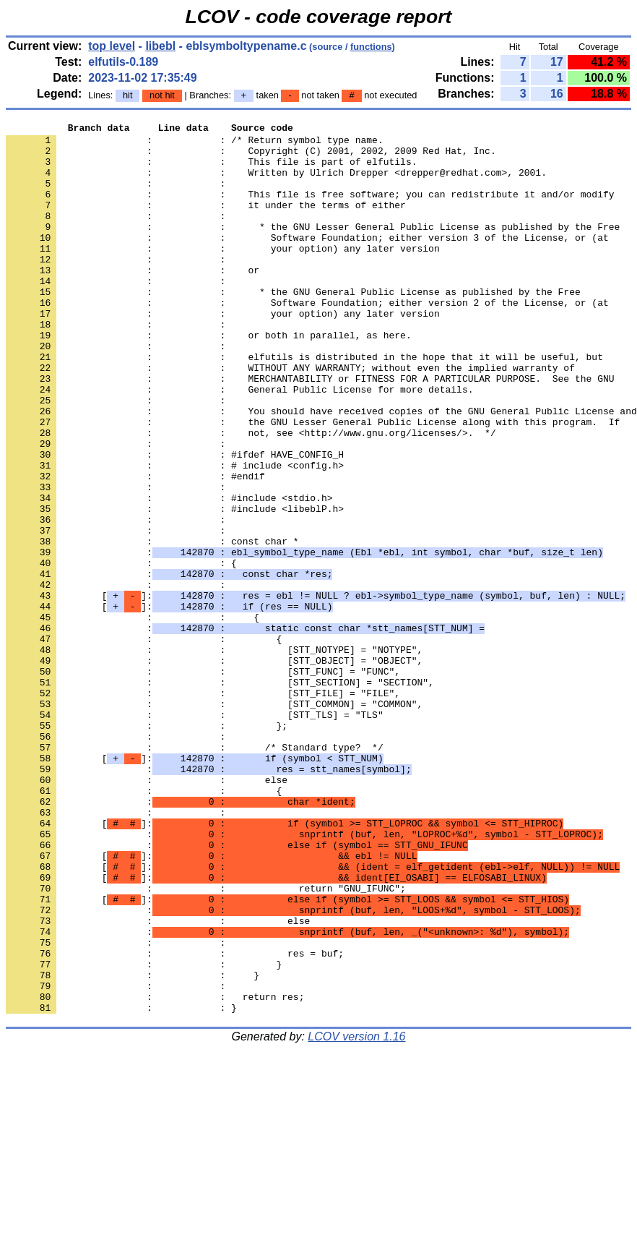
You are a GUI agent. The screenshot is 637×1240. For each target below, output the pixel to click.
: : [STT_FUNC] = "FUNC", (203, 781)
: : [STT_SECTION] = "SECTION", (220, 794)
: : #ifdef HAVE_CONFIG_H (175, 521)
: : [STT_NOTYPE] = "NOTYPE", (214, 755)
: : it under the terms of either (206, 221)
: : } (144, 1132)
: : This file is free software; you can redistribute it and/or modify (310, 208)
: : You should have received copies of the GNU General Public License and (321, 469)
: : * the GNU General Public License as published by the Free (293, 326)
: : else (146, 911)
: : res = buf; (175, 1119)
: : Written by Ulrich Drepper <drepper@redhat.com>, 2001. (276, 182)
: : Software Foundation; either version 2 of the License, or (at (307, 339)
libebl (160, 46)
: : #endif (135, 547)
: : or (132, 300)
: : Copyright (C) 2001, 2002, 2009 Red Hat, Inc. (251, 156)
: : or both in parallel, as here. (209, 378)
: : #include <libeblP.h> (175, 586)
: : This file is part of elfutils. (211, 169)
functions (371, 46)
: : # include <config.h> (175, 534)
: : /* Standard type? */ (195, 872)
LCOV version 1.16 (356, 1214)
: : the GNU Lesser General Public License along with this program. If (313, 482)
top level (111, 46)
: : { (121, 651)
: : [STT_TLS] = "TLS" (195, 833)
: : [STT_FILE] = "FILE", (203, 807)
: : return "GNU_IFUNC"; (206, 1041)
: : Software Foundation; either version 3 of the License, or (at (307, 261)
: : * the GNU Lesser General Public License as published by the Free (313, 248)
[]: (315, 690)
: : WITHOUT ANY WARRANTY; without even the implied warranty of (290, 417)
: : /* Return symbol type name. (195, 143)
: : (118, 195)
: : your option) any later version (223, 274)
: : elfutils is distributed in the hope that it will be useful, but (304, 404)
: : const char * (152, 625)
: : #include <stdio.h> (169, 573)
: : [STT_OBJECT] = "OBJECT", (214, 768)
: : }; (146, 846)
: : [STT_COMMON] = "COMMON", (214, 820)
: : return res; (155, 1172)
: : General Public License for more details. (239, 443)
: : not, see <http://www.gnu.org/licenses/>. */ (251, 495)
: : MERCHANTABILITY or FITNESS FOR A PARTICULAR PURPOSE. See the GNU (310, 430)
